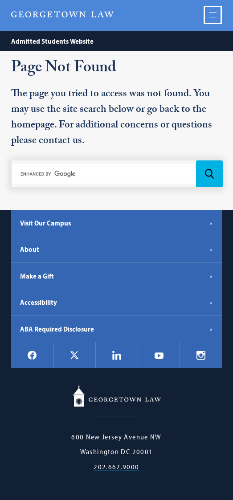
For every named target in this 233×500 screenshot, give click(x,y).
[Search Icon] (209, 173)
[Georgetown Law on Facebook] (32, 355)
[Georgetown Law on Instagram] (200, 355)
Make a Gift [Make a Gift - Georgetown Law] (116, 276)
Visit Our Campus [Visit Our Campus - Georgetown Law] (116, 223)
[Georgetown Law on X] (74, 355)
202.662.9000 (116, 467)
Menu (213, 15)
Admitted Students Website (52, 41)
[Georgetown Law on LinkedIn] (116, 355)
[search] (103, 174)
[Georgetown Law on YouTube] (159, 355)
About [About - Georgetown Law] (116, 249)
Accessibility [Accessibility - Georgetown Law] (116, 302)
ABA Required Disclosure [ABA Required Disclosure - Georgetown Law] (116, 329)
